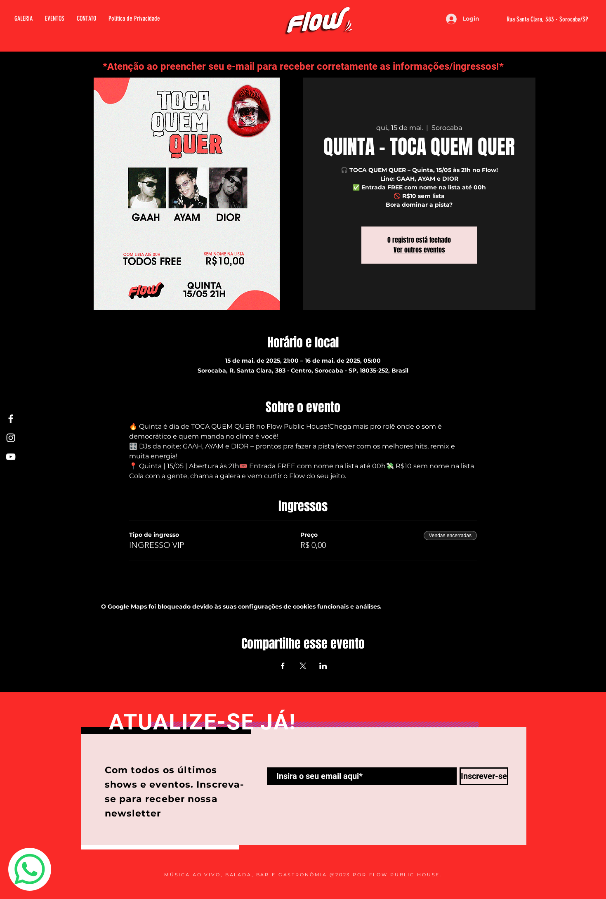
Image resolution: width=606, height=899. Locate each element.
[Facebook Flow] (11, 419)
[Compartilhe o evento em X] (303, 666)
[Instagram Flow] (11, 438)
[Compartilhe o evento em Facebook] (283, 666)
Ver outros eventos (419, 250)
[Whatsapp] (30, 869)
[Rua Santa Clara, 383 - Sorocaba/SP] (537, 19)
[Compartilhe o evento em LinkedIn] (323, 666)
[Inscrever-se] (484, 776)
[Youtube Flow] (11, 456)
